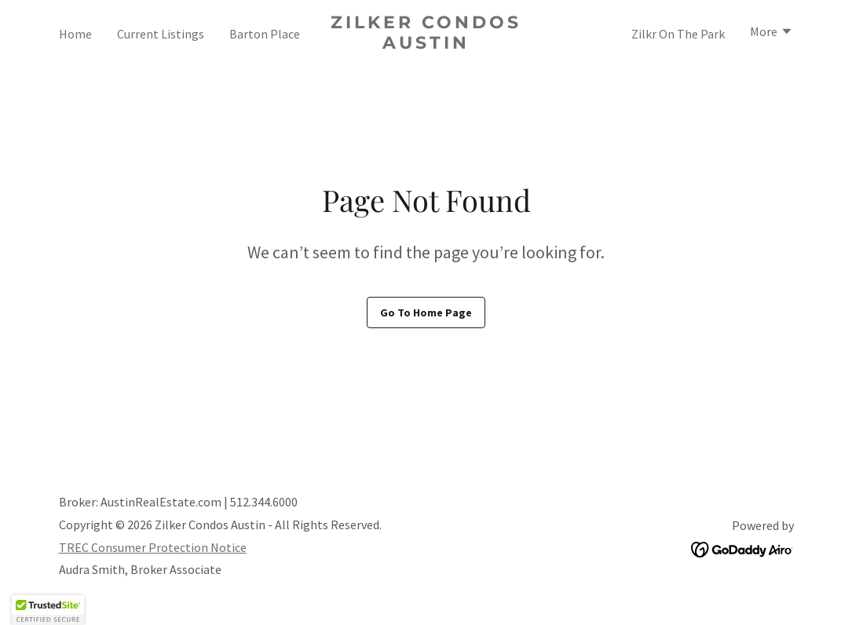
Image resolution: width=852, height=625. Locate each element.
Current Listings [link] (160, 34)
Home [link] (75, 34)
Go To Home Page (426, 312)
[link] (425, 44)
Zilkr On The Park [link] (678, 34)
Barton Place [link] (264, 34)
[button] (771, 33)
